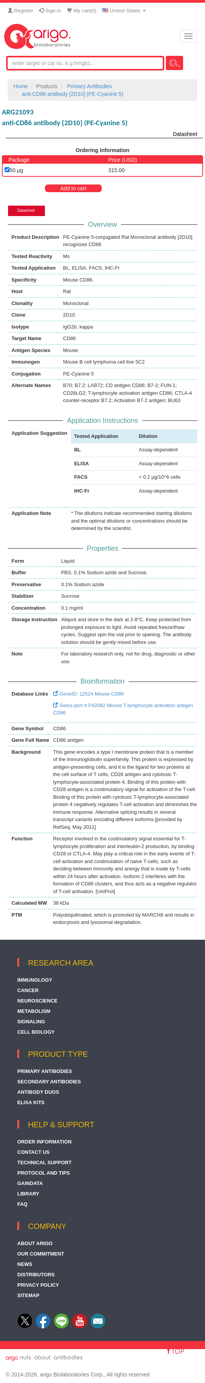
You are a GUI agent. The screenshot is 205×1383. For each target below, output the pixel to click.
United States (123, 10)
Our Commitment (40, 1254)
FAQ (22, 1204)
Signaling (31, 1021)
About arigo (35, 1243)
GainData (30, 1183)
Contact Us (33, 1152)
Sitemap (28, 1295)
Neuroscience (37, 1001)
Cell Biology (36, 1032)
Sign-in (50, 10)
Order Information (44, 1142)
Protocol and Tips (43, 1173)
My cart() (82, 10)
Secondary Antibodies (49, 1082)
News (24, 1264)
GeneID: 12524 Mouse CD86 (88, 694)
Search (174, 63)
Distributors (36, 1274)
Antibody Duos (38, 1092)
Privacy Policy (38, 1285)
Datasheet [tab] (26, 210)
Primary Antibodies (44, 1071)
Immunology (34, 980)
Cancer (28, 990)
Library (28, 1194)
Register (20, 10)
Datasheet (185, 134)
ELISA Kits (31, 1102)
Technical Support (44, 1162)
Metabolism (33, 1011)
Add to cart (73, 188)
